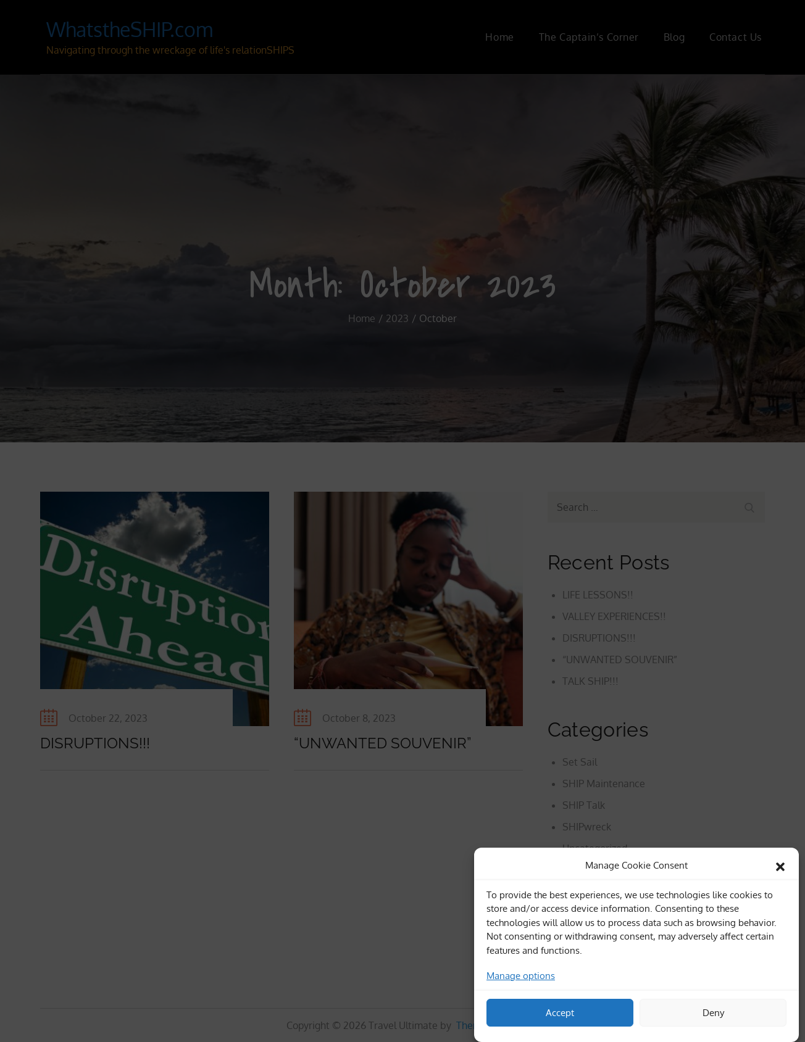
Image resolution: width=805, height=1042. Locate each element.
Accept (560, 1016)
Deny (713, 1016)
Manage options (520, 980)
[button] (780, 869)
